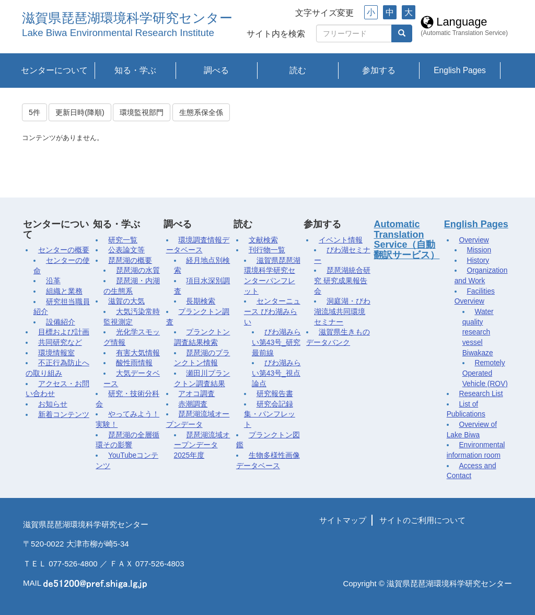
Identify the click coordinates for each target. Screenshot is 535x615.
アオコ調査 (196, 394)
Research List (481, 394)
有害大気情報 (138, 353)
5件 (34, 112)
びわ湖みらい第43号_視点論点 (276, 373)
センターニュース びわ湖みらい (272, 311)
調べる (216, 70)
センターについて (54, 70)
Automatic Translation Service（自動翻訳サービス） (406, 239)
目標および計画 (63, 332)
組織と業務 (64, 291)
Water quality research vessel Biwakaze (478, 332)
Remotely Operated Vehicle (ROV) (485, 373)
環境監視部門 (142, 112)
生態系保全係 (201, 112)
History (478, 260)
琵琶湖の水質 (138, 270)
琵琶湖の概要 (130, 260)
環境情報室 (56, 353)
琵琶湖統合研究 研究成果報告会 (342, 280)
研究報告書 (275, 394)
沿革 (53, 281)
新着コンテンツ (63, 415)
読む (297, 70)
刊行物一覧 (267, 250)
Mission (479, 250)
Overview (474, 240)
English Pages (460, 70)
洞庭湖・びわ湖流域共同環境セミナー (342, 311)
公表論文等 (126, 250)
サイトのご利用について (422, 520)
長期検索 (200, 301)
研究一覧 (122, 240)
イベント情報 (341, 240)
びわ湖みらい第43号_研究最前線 (276, 342)
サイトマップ (342, 520)
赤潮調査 (192, 404)
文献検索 (263, 240)
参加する (379, 70)
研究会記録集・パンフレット (269, 414)
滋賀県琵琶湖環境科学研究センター (127, 18)
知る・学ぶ (135, 70)
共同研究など (60, 342)
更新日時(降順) (79, 112)
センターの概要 (63, 250)
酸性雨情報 (134, 363)
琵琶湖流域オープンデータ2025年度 (202, 445)
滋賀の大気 (126, 301)
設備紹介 (60, 322)
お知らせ (52, 404)
